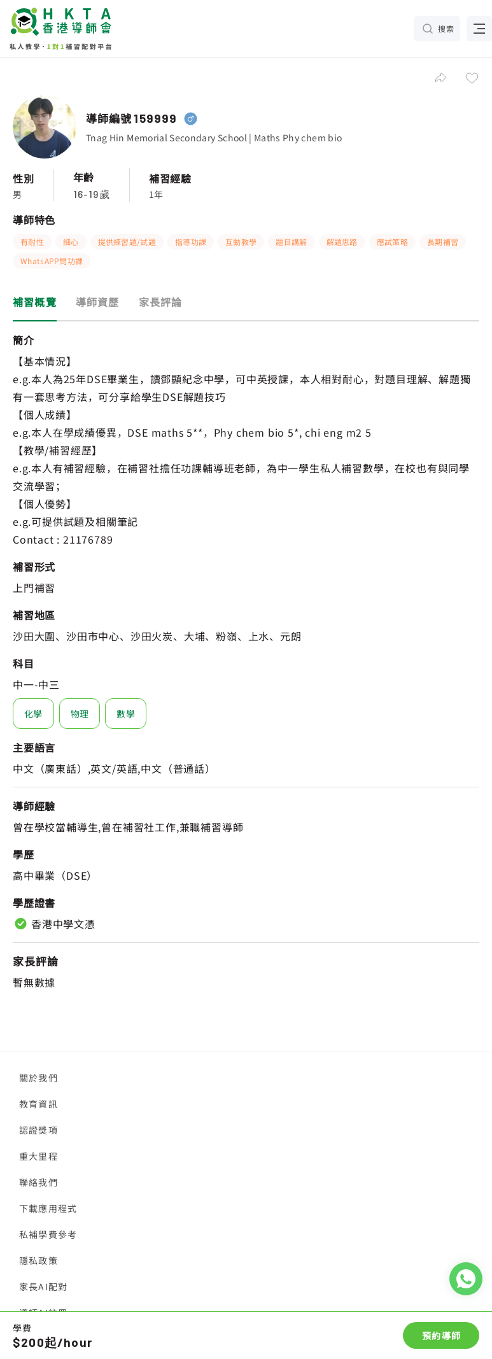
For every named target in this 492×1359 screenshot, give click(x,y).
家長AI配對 (43, 1286)
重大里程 (38, 1156)
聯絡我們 (38, 1182)
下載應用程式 (48, 1208)
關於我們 (38, 1077)
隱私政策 (38, 1260)
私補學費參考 (48, 1234)
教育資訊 (38, 1103)
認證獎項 (38, 1129)
